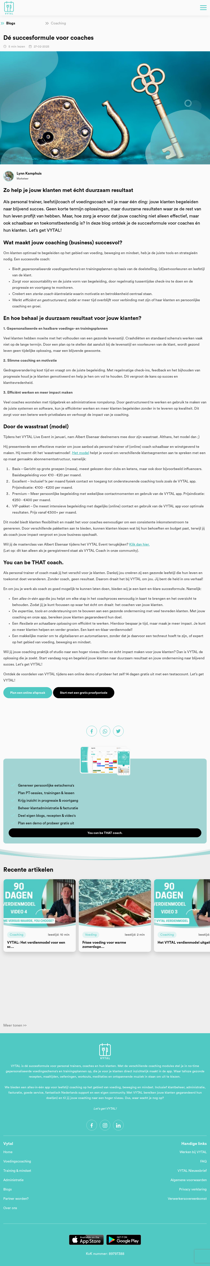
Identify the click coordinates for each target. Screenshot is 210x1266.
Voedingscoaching (17, 1161)
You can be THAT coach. (105, 833)
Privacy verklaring (193, 1189)
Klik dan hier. (139, 544)
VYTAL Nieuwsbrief (192, 1170)
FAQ (203, 1161)
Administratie (13, 1180)
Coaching (58, 23)
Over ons (10, 1208)
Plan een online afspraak (27, 692)
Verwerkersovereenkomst (187, 1198)
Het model (80, 453)
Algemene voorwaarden (188, 1180)
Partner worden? (16, 1198)
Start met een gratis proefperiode (83, 692)
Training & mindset (17, 1170)
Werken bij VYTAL (193, 1152)
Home (7, 1152)
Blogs (10, 23)
